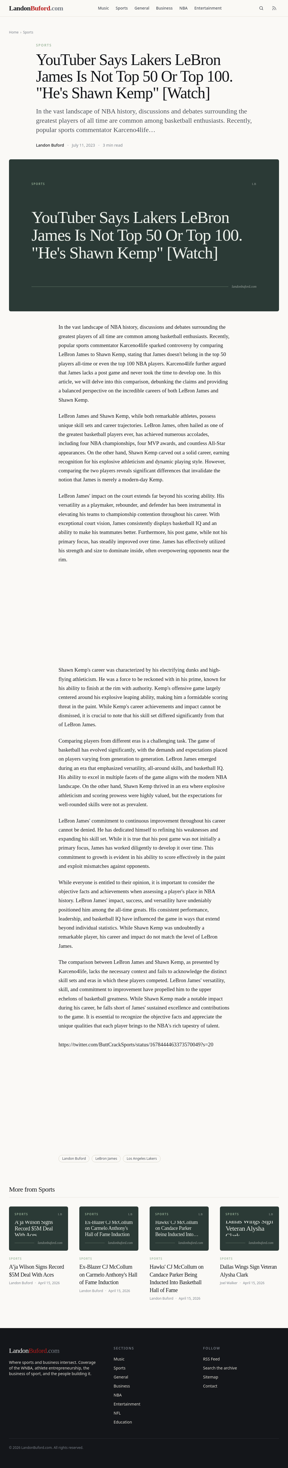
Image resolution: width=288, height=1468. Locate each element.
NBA (183, 8)
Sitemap (210, 1377)
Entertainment (208, 8)
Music (103, 8)
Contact (210, 1386)
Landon (34, 1350)
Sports (122, 8)
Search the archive (220, 1368)
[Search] (261, 8)
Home (14, 32)
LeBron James (106, 1158)
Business (164, 8)
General (141, 8)
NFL (117, 1413)
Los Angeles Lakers (142, 1158)
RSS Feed (211, 1359)
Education (123, 1422)
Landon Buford (50, 145)
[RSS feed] (274, 8)
